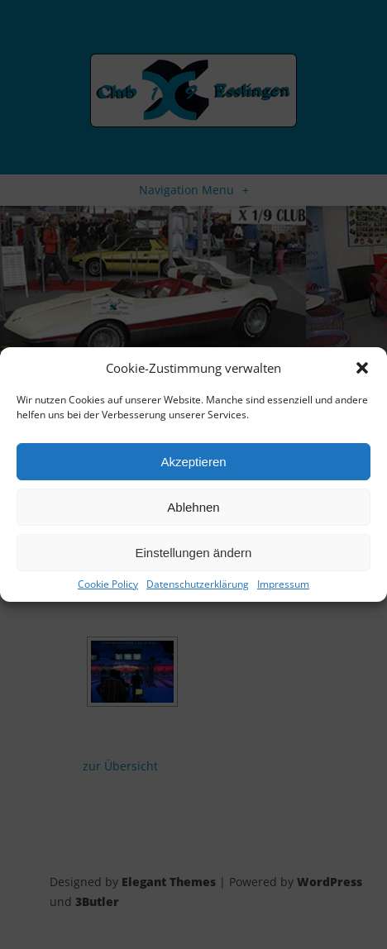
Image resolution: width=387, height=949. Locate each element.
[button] (362, 368)
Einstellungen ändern (194, 553)
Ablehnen (193, 507)
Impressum (283, 584)
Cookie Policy (108, 584)
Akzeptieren (193, 462)
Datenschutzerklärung (197, 584)
